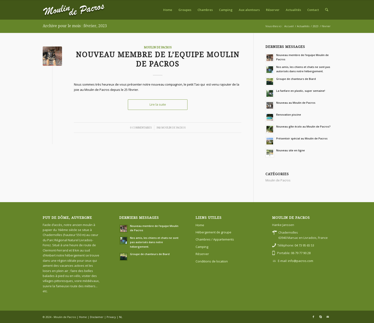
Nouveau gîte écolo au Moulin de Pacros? (303, 126)
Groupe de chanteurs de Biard (296, 79)
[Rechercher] (326, 9)
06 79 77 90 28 (301, 253)
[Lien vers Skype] (320, 316)
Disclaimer (97, 317)
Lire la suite (158, 104)
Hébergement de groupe (213, 232)
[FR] (74, 9)
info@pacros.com (300, 261)
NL (120, 317)
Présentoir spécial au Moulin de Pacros (301, 138)
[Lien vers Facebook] (313, 316)
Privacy (111, 317)
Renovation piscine (288, 114)
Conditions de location (212, 261)
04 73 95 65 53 (304, 245)
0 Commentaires (141, 127)
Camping (202, 247)
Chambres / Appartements (215, 239)
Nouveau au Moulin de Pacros (295, 102)
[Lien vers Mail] (327, 316)
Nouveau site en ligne (290, 150)
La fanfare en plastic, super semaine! (300, 90)
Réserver (202, 254)
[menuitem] (167, 9)
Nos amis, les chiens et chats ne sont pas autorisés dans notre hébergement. (154, 242)
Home (200, 225)
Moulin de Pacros (158, 47)
